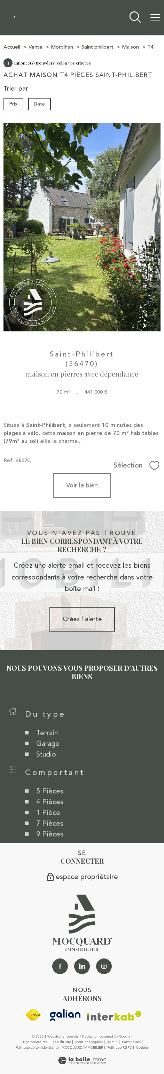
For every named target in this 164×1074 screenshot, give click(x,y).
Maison (130, 47)
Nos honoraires (35, 1042)
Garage (48, 756)
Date (39, 104)
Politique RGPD (119, 1047)
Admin (112, 1042)
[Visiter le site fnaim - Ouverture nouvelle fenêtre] (33, 1015)
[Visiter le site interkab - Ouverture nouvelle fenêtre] (114, 1016)
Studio (46, 766)
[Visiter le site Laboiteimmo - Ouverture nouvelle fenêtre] (82, 1062)
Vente (35, 47)
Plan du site (61, 1042)
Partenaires (131, 1042)
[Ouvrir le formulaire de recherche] (135, 18)
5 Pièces (49, 803)
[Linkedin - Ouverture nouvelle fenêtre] (82, 966)
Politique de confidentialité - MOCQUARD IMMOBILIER (59, 1047)
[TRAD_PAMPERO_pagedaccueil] (14, 17)
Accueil (11, 47)
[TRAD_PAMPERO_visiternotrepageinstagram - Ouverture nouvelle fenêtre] (104, 966)
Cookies (142, 1048)
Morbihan (62, 47)
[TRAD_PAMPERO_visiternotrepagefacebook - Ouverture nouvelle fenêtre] (60, 966)
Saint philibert (97, 47)
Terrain (47, 745)
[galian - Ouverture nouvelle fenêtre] (65, 1015)
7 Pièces (49, 835)
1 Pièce (48, 824)
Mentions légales (89, 1042)
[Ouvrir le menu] (155, 17)
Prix (13, 104)
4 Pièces (49, 814)
